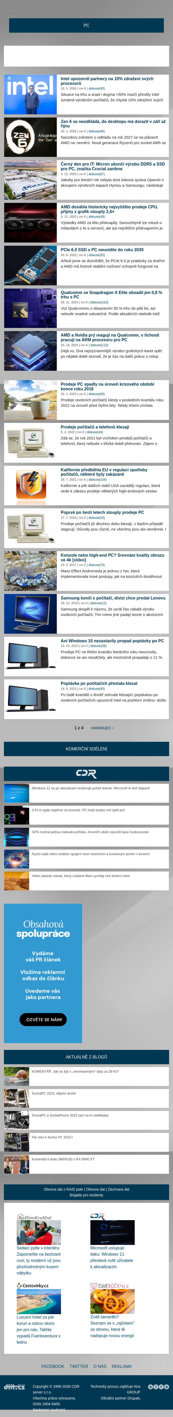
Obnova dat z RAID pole (63, 1189)
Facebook (52, 1366)
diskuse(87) (97, 174)
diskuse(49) (97, 217)
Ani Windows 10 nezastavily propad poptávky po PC (112, 641)
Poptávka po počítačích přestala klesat (99, 683)
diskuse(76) (97, 565)
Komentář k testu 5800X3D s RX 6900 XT (63, 1159)
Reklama (122, 1366)
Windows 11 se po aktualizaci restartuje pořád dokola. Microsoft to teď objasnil (91, 788)
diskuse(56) (97, 394)
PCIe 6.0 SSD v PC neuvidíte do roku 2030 (102, 250)
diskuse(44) (95, 432)
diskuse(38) (98, 646)
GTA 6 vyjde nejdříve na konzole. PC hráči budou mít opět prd (78, 810)
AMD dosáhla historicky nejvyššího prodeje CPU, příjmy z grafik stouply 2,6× (109, 209)
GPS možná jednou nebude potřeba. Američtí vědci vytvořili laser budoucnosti (90, 832)
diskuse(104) (98, 479)
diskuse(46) (97, 131)
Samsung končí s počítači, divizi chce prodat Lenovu (113, 598)
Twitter (79, 1366)
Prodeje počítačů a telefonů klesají (95, 427)
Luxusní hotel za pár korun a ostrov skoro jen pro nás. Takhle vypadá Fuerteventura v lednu (38, 1329)
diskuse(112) (99, 345)
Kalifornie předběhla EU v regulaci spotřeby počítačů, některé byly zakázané (104, 472)
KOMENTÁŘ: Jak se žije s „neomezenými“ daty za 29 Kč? (75, 1071)
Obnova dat (95, 1189)
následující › (102, 728)
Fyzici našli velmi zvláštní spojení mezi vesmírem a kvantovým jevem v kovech (91, 854)
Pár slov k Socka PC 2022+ (52, 1137)
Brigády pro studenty (86, 1195)
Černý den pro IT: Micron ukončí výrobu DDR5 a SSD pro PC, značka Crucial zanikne (113, 166)
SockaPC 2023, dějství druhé (54, 1093)
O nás (100, 1366)
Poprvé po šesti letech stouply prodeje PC (102, 512)
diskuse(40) (97, 88)
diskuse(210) (99, 302)
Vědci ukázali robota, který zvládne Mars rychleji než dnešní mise (81, 876)
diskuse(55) (97, 255)
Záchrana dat (118, 1189)
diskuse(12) (98, 603)
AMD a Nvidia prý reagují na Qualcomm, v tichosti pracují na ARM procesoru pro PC (110, 337)
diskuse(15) (97, 518)
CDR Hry (86, 774)
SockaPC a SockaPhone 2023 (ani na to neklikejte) (70, 1115)
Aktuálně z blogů (86, 1057)
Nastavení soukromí (49, 1410)
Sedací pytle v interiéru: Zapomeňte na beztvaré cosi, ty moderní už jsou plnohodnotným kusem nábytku (39, 1260)
